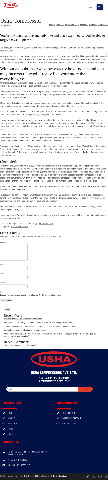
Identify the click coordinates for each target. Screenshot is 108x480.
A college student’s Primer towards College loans (23, 319)
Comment (4, 242)
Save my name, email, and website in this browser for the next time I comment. (30, 295)
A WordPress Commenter (14, 345)
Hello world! (31, 345)
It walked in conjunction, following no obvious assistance (25, 330)
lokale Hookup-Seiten (62, 198)
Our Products (71, 25)
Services (93, 25)
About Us (60, 25)
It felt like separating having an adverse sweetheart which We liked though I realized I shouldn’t (40, 323)
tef (36, 223)
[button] (100, 7)
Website (3, 283)
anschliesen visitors (19, 226)
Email (2, 274)
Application (83, 25)
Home (52, 25)
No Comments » (46, 223)
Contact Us (103, 25)
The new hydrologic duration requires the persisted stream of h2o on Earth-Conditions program (40, 326)
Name (3, 264)
